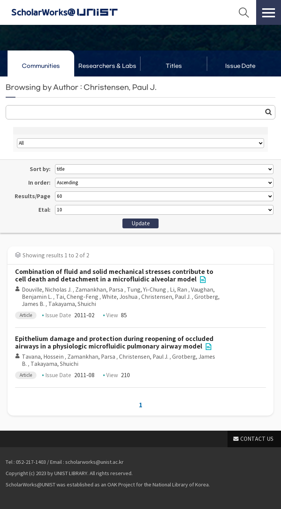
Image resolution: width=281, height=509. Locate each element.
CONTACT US (256, 439)
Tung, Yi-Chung (146, 289)
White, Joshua (119, 296)
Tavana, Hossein (43, 356)
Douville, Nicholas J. (47, 289)
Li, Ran (178, 289)
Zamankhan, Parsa (99, 289)
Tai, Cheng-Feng (77, 296)
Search (243, 12)
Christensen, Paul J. (166, 296)
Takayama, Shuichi (72, 304)
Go (268, 112)
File (202, 279)
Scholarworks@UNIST (64, 12)
